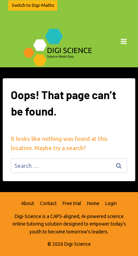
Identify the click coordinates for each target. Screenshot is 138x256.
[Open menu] (123, 39)
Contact (48, 203)
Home (93, 203)
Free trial (72, 203)
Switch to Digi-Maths (33, 5)
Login (111, 203)
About (27, 203)
